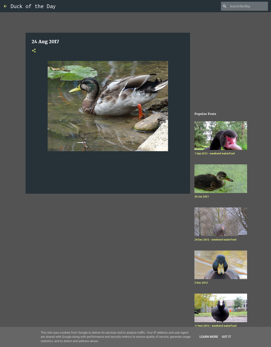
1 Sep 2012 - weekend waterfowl (214, 153)
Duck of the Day (33, 6)
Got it (226, 337)
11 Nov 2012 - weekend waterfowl (215, 325)
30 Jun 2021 (201, 196)
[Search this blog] (248, 6)
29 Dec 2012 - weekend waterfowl (215, 239)
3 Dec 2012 (201, 282)
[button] (34, 50)
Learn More (208, 337)
